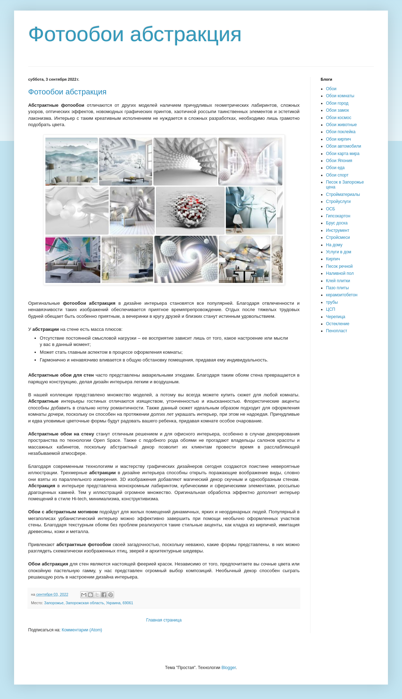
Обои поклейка (341, 131)
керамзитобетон (341, 294)
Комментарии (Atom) (82, 629)
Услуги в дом (338, 251)
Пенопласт (336, 330)
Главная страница (164, 620)
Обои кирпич (338, 139)
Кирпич (333, 258)
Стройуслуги (338, 201)
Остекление (337, 323)
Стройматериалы (343, 194)
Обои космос (338, 117)
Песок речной (339, 266)
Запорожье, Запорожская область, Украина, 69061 (88, 603)
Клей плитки (338, 280)
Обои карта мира (342, 153)
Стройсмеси (338, 237)
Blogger (228, 667)
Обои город (337, 103)
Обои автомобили (343, 146)
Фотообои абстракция (67, 91)
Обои (331, 88)
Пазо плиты (337, 287)
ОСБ (330, 208)
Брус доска (336, 223)
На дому (334, 244)
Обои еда (335, 167)
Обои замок (337, 110)
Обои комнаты (340, 95)
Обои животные (341, 124)
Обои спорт (337, 175)
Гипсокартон (338, 216)
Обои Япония (339, 160)
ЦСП (330, 309)
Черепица (335, 316)
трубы (332, 302)
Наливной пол (340, 273)
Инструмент (337, 230)
